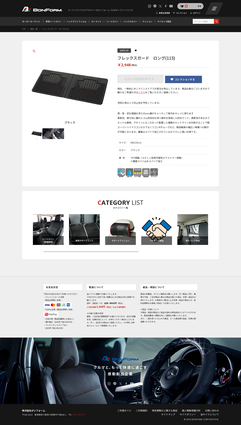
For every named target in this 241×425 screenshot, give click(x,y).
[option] (69, 86)
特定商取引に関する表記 (164, 410)
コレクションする (185, 79)
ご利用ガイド (124, 410)
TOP (24, 29)
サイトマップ (168, 414)
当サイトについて (209, 414)
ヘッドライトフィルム (77, 21)
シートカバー (113, 21)
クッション (147, 21)
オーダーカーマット (31, 21)
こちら (141, 92)
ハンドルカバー (130, 21)
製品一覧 (34, 29)
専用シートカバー (54, 21)
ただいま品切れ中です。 (140, 79)
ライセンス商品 (164, 21)
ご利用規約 (141, 410)
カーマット (96, 21)
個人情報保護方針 (191, 410)
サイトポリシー (188, 414)
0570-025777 (79, 415)
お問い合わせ (212, 410)
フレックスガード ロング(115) (55, 29)
